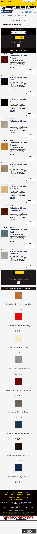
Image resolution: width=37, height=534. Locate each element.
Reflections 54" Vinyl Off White (19, 347)
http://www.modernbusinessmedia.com (18, 513)
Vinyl (15, 15)
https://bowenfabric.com (19, 499)
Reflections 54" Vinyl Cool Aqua (18, 231)
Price (25, 50)
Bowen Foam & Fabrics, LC (25, 508)
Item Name (19, 50)
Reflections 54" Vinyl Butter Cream (18, 187)
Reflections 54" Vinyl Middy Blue (18, 433)
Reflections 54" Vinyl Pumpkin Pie (18, 304)
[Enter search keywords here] (28, 1)
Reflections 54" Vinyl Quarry (18, 412)
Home (3, 1)
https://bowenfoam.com (18, 497)
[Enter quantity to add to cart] (30, 72)
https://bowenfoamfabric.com (18, 492)
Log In (9, 1)
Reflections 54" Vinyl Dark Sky (18, 477)
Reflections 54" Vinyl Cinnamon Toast (18, 209)
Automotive (9, 15)
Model (12, 50)
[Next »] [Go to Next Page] (21, 37)
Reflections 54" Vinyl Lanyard (18, 369)
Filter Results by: (18, 29)
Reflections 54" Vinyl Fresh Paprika (18, 390)
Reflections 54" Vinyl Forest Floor (18, 455)
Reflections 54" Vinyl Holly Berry (18, 326)
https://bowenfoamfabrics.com (17, 495)
